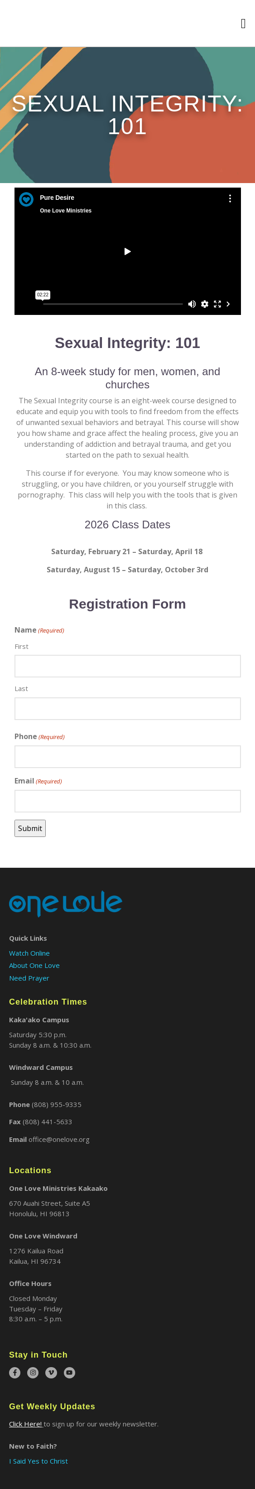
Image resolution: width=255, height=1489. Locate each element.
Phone (39, 736)
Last (21, 688)
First (21, 646)
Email (38, 781)
